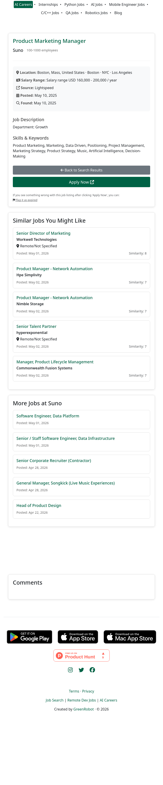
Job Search (54, 700)
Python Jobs (74, 4)
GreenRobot (83, 709)
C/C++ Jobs (50, 12)
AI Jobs (96, 4)
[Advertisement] (81, 547)
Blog (118, 12)
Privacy (88, 691)
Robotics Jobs (96, 12)
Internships (48, 4)
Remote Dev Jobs (81, 700)
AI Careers (23, 4)
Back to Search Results (81, 170)
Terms (74, 691)
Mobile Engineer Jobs (127, 4)
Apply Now (81, 182)
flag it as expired (25, 200)
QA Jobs (72, 12)
